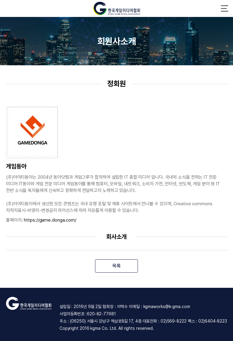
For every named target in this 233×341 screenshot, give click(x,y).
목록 (116, 266)
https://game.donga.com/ (50, 220)
